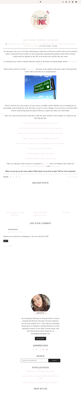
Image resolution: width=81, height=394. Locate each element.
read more (40, 338)
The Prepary (55, 166)
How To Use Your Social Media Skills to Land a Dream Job (40, 128)
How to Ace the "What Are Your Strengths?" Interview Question (40, 143)
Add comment (8, 246)
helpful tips (31, 44)
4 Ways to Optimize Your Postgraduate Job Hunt (40, 138)
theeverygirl (70, 44)
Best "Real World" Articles (40, 40)
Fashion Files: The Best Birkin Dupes (40, 371)
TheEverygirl (25, 166)
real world (50, 44)
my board (46, 164)
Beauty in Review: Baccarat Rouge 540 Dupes (40, 382)
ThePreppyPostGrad (38, 166)
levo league (40, 44)
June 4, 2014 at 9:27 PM (15, 232)
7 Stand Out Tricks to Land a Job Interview (40, 159)
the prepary (60, 44)
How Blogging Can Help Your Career (40, 153)
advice (10, 44)
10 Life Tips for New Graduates (40, 148)
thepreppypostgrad (31, 46)
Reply (5, 241)
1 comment (73, 177)
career (23, 44)
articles (16, 44)
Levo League (31, 69)
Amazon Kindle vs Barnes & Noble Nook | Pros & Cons (40, 377)
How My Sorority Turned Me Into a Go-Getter (40, 123)
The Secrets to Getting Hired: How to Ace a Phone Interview (40, 133)
